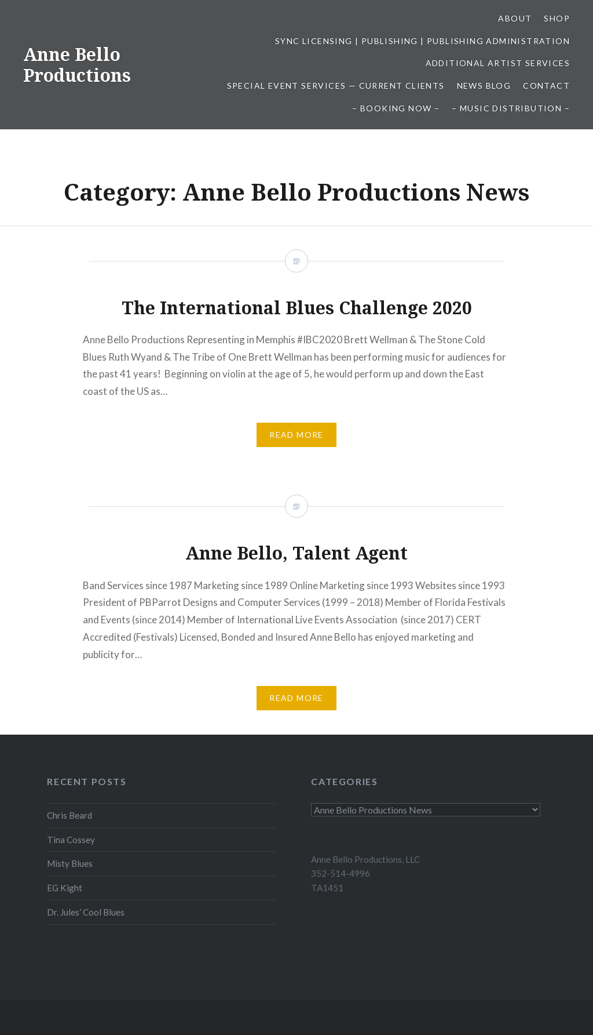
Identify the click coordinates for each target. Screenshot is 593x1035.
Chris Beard (69, 815)
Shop (557, 18)
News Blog (484, 85)
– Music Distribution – (511, 108)
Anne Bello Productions (77, 64)
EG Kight (64, 888)
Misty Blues (70, 863)
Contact (546, 85)
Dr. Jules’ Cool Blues (86, 912)
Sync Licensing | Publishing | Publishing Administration (422, 41)
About (515, 18)
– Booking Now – (396, 108)
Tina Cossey (71, 839)
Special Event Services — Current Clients (336, 85)
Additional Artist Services (498, 63)
